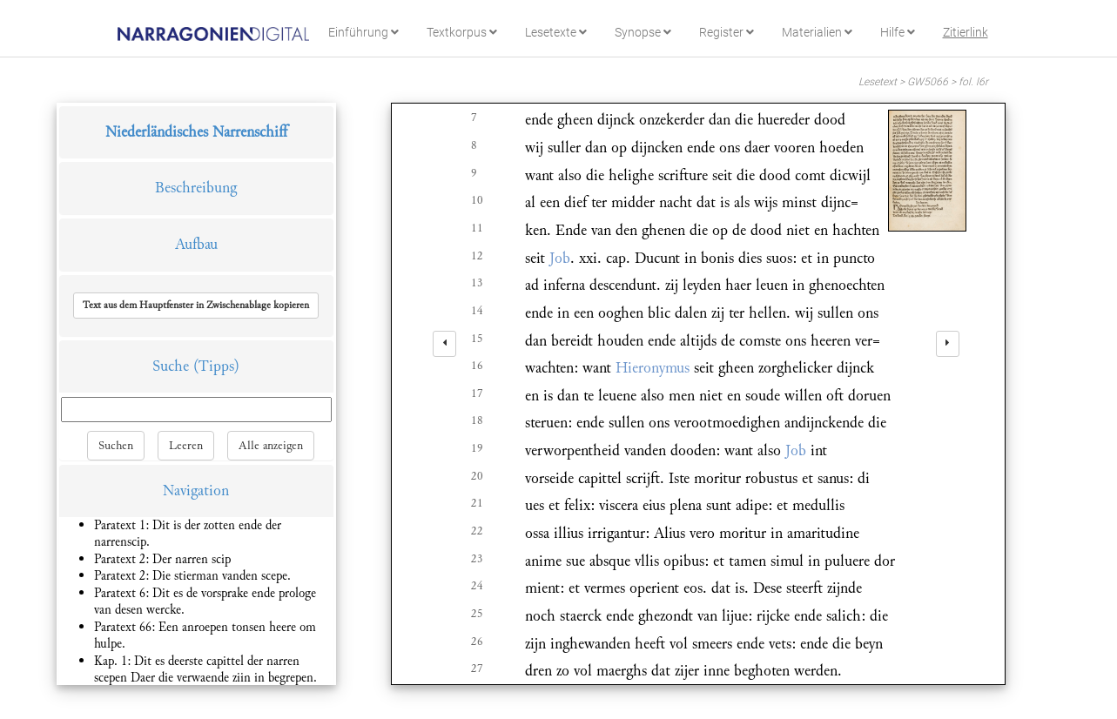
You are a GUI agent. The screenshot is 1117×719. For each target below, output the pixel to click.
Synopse (643, 32)
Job (559, 258)
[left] (444, 344)
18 (477, 420)
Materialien (817, 32)
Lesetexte (556, 32)
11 (477, 228)
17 (477, 393)
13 (477, 283)
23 (477, 559)
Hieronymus (653, 368)
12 (477, 256)
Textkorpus (462, 32)
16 (477, 365)
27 (477, 668)
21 (477, 503)
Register (726, 32)
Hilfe (897, 32)
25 (477, 613)
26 (477, 641)
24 (477, 586)
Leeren (186, 445)
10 (477, 200)
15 (477, 338)
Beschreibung (196, 187)
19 (477, 448)
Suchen (115, 445)
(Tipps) (216, 366)
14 (477, 310)
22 (477, 531)
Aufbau (196, 244)
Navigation (196, 490)
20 (477, 476)
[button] (196, 305)
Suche (170, 366)
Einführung (363, 32)
